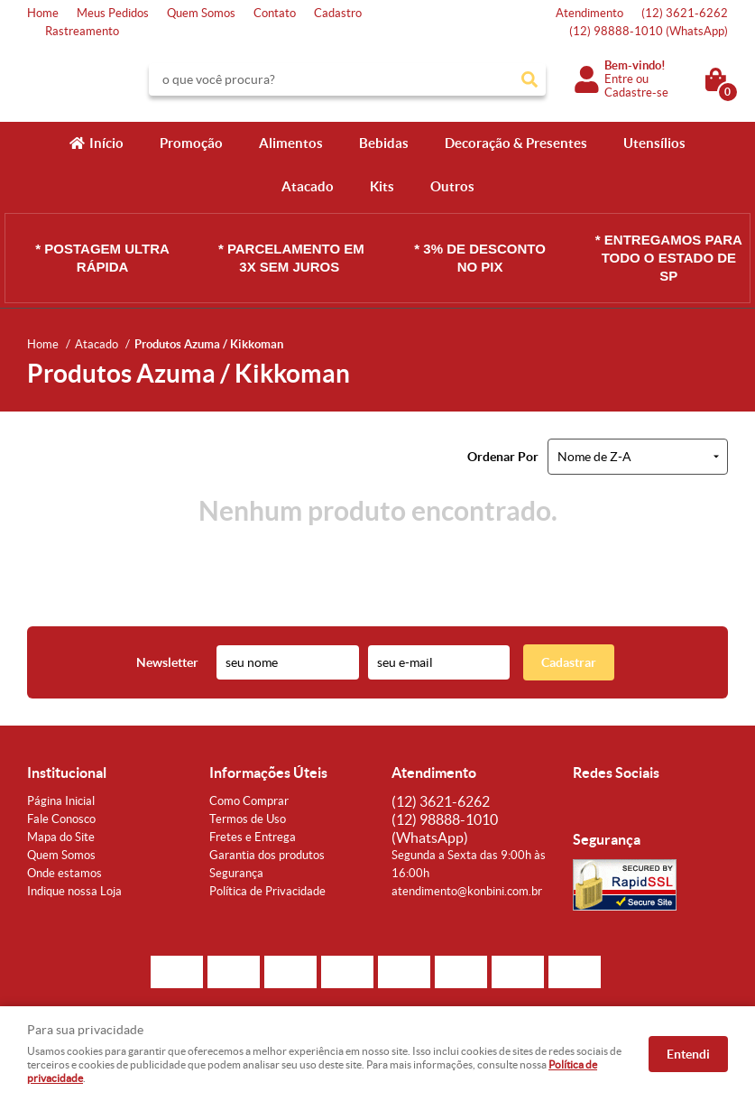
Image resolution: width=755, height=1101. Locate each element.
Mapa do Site (61, 837)
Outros (452, 186)
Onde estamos (64, 873)
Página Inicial (61, 801)
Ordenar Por (503, 456)
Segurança (236, 873)
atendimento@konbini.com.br (466, 891)
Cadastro (338, 13)
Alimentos (291, 143)
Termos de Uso (247, 819)
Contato (274, 13)
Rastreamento (82, 31)
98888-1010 (648, 31)
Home (43, 13)
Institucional (66, 772)
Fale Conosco (61, 819)
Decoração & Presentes (516, 143)
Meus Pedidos (113, 13)
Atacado (307, 186)
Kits (382, 186)
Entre (618, 79)
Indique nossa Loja (74, 891)
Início (106, 143)
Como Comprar (249, 801)
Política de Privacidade (267, 891)
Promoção (191, 143)
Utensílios (654, 143)
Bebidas (384, 143)
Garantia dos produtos (267, 855)
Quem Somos (201, 13)
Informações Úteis (268, 772)
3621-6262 (684, 13)
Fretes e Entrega (252, 837)
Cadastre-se (636, 92)
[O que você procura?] (529, 79)
